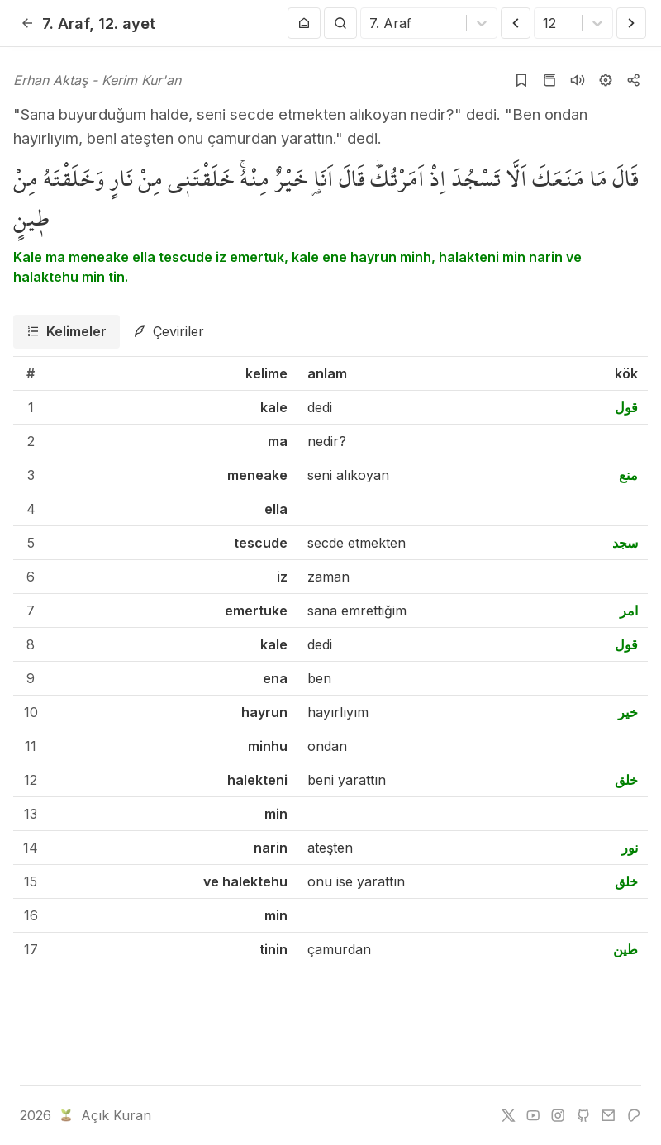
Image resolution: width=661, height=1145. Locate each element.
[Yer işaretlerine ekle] (521, 80)
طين (625, 949)
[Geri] (27, 23)
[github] (583, 1115)
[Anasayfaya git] (304, 23)
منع (628, 475)
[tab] (66, 332)
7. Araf (65, 23)
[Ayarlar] (606, 80)
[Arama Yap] (340, 23)
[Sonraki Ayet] (631, 23)
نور (629, 847)
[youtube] (532, 1115)
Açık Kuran (103, 1115)
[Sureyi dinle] (578, 80)
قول (626, 407)
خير (628, 712)
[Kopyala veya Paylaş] (634, 80)
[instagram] (557, 1115)
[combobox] (371, 23)
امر (629, 610)
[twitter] (508, 1115)
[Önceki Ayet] (515, 23)
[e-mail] (608, 1115)
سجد (625, 542)
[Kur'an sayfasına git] (549, 80)
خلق (626, 780)
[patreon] (633, 1115)
